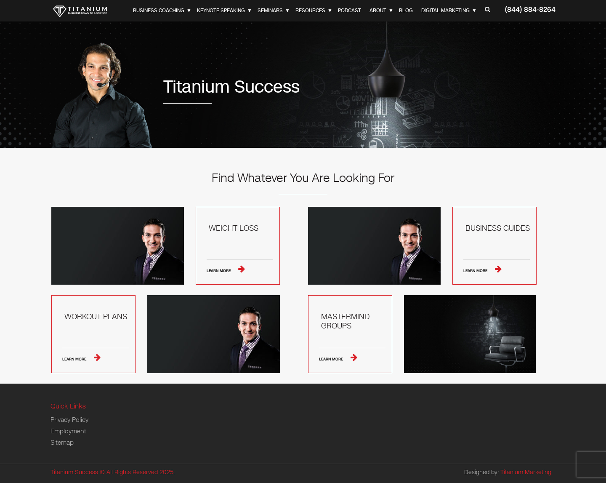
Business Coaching (158, 10)
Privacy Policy (69, 419)
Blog (406, 10)
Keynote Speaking (221, 10)
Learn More (219, 270)
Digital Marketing (445, 10)
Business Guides (497, 228)
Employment (68, 431)
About (377, 10)
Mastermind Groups (345, 321)
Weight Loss (233, 228)
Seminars (270, 10)
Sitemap (62, 442)
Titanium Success (74, 472)
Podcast (349, 10)
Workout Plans (95, 317)
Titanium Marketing (525, 472)
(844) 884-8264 (530, 9)
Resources (310, 10)
